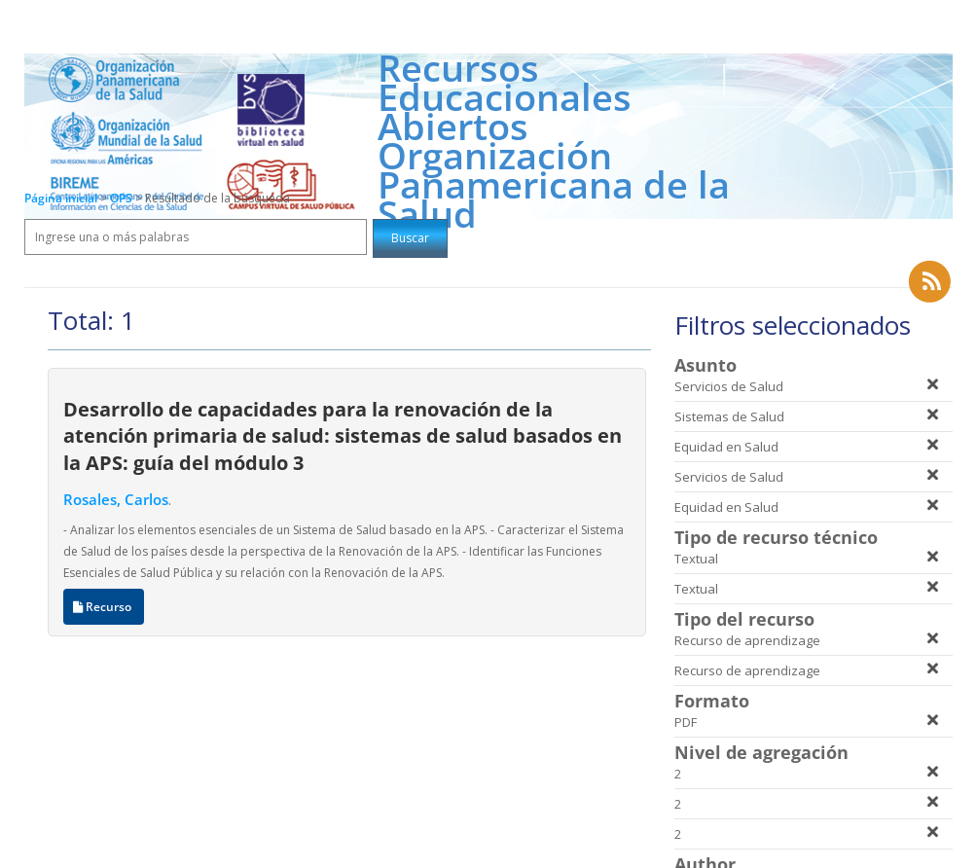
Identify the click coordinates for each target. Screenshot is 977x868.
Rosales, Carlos (115, 499)
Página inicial (60, 198)
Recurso (103, 606)
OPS (122, 198)
